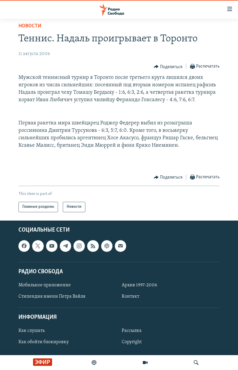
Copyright (132, 342)
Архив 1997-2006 (139, 285)
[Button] (168, 66)
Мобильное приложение (44, 285)
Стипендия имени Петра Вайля (51, 296)
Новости (29, 26)
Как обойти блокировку (43, 342)
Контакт (130, 296)
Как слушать (31, 330)
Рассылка (132, 330)
